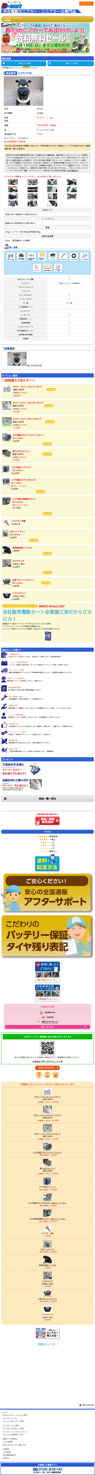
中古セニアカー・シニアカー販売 (15, 1415)
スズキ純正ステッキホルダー (47, 1203)
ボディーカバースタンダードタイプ (47, 1115)
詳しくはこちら (47, 1027)
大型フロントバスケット (47, 1298)
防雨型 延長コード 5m (47, 1265)
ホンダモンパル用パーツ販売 (13, 1428)
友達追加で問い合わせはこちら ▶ (47, 1061)
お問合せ (6, 1458)
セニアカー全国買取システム (13, 1434)
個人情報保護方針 (9, 1455)
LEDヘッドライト (47, 1249)
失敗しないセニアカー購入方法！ (15, 1444)
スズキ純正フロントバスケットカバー (47, 1152)
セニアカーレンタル (10, 1418)
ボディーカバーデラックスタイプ (47, 1133)
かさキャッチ (47, 1282)
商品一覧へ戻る (47, 798)
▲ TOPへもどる (86, 1404)
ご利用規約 (7, 1452)
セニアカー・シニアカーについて (15, 1431)
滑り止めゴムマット (47, 1168)
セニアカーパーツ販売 (11, 1425)
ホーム (5, 1412)
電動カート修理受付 (10, 1438)
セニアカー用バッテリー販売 (13, 1421)
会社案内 (6, 1449)
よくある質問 (7, 1441)
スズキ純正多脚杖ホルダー (47, 1218)
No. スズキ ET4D (34, 365)
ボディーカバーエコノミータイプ (47, 1096)
